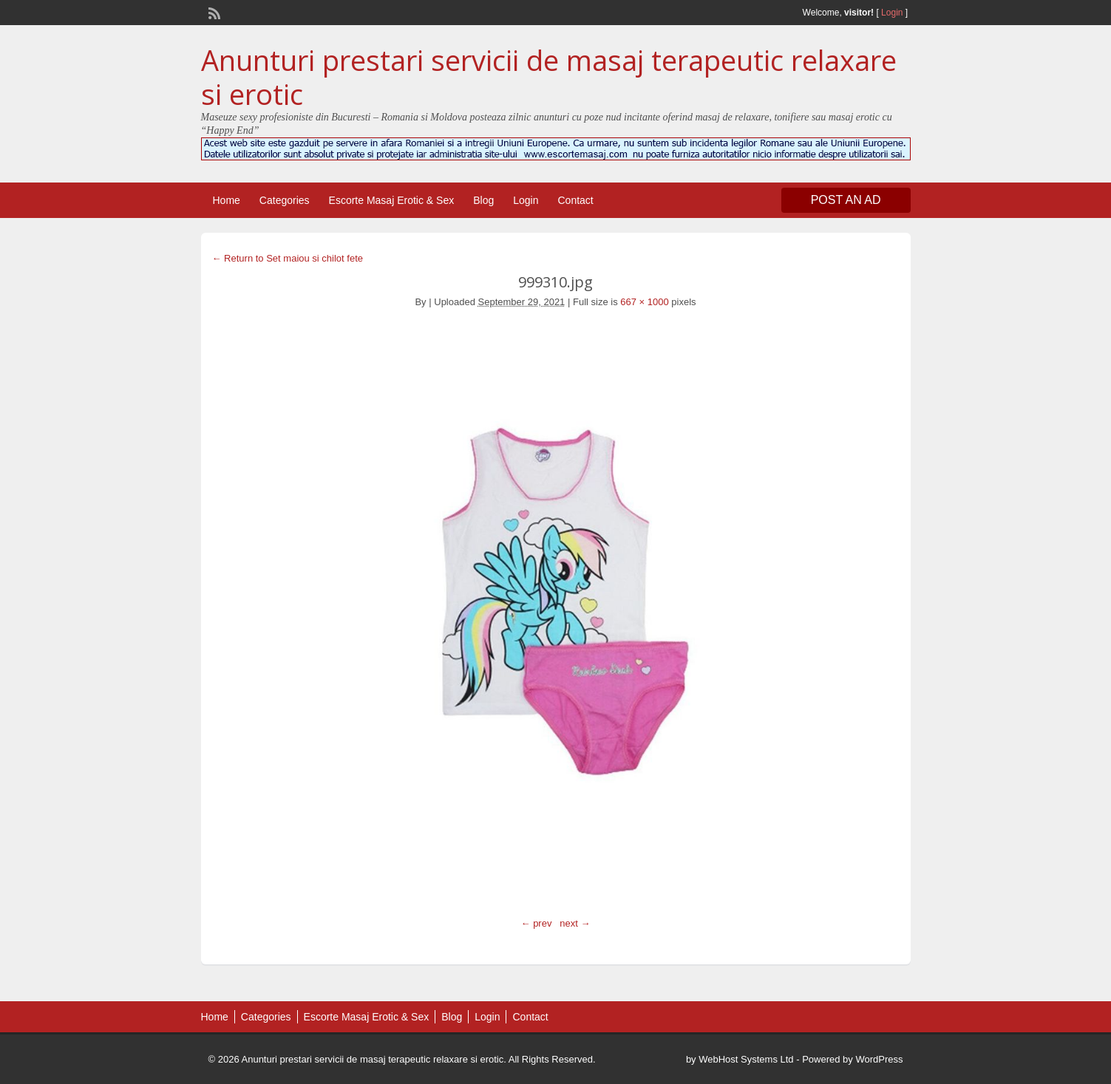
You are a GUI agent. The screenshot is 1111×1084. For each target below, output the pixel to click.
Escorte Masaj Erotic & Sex (392, 200)
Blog (483, 200)
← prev (536, 923)
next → (575, 923)
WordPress (879, 1059)
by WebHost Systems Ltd (740, 1059)
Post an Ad (846, 200)
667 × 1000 (644, 301)
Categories (284, 200)
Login (892, 12)
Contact (575, 200)
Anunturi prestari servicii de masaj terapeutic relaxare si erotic (549, 77)
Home (226, 200)
